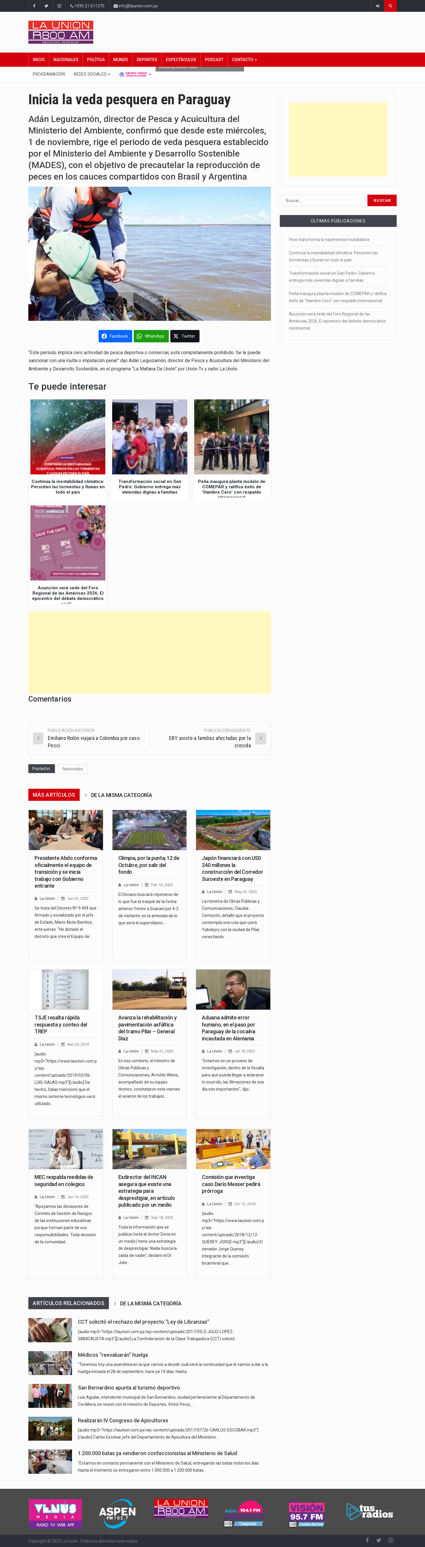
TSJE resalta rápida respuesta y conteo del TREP (61, 1024)
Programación (49, 74)
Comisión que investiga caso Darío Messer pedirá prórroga (231, 1184)
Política (96, 59)
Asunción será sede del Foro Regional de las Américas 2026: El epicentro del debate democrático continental (337, 321)
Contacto (244, 59)
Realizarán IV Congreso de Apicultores (123, 1421)
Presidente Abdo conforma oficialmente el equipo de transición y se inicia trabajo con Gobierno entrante (66, 872)
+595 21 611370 (87, 6)
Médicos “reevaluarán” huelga (113, 1355)
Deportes (147, 59)
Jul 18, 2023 (245, 1051)
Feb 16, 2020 (162, 885)
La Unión (47, 898)
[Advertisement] (149, 652)
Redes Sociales (92, 74)
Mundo (120, 59)
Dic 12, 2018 (245, 1204)
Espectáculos (181, 59)
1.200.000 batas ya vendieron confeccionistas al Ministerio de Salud (157, 1453)
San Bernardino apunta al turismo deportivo (129, 1388)
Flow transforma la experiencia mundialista (329, 239)
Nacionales (66, 59)
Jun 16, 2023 (78, 1197)
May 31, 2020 (162, 1051)
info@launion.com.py (136, 6)
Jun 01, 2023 (78, 898)
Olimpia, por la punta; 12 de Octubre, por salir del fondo (148, 865)
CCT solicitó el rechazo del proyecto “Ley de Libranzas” (143, 1322)
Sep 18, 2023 (162, 1217)
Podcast (214, 59)
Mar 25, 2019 (78, 1044)
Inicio (39, 59)
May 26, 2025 (246, 891)
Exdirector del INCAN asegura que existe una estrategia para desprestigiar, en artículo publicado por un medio (146, 1191)
